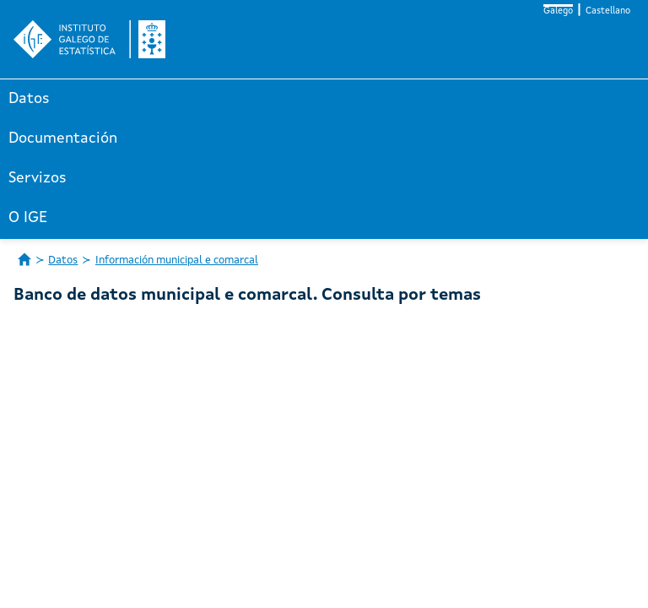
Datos (29, 98)
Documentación (62, 138)
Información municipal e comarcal (176, 260)
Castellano (608, 11)
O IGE (27, 217)
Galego (558, 11)
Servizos (37, 178)
